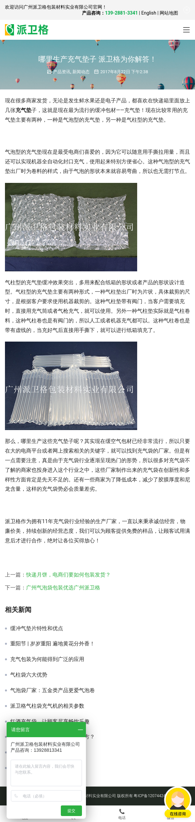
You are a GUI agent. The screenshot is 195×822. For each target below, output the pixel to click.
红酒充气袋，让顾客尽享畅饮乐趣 (50, 722)
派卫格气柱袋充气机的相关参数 (47, 706)
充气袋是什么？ (28, 752)
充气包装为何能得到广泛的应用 (47, 659)
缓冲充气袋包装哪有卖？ (39, 768)
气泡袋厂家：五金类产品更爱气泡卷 (52, 690)
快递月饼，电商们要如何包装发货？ (68, 575)
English (148, 13)
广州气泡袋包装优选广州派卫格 (63, 587)
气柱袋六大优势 (28, 675)
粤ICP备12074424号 (152, 796)
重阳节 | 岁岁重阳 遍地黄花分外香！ (52, 644)
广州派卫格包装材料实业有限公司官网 (62, 7)
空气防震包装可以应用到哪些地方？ (52, 737)
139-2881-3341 (121, 13)
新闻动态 (81, 71)
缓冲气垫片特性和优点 (36, 628)
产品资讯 (61, 71)
